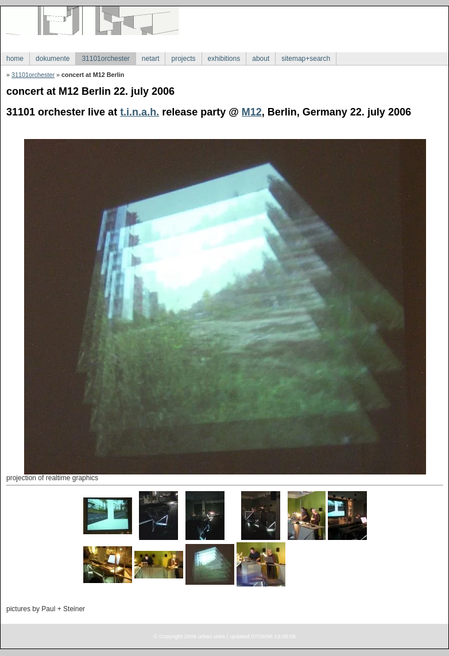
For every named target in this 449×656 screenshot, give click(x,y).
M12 (252, 112)
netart (151, 59)
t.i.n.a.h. (139, 112)
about (260, 59)
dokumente (52, 59)
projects (183, 59)
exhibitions (224, 59)
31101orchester (105, 59)
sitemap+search (305, 59)
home (15, 59)
